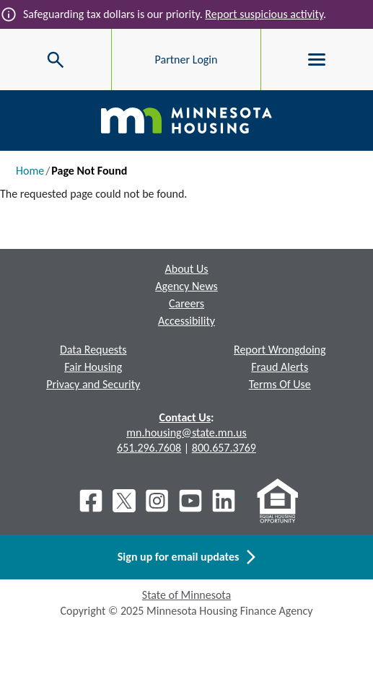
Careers (186, 303)
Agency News (186, 286)
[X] (124, 501)
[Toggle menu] (316, 60)
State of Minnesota (186, 595)
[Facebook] (91, 501)
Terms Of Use (280, 384)
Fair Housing (93, 367)
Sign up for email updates (186, 557)
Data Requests (93, 349)
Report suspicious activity (264, 14)
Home (30, 170)
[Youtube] (190, 501)
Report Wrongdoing (280, 349)
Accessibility (186, 321)
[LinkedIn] (225, 501)
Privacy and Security (93, 384)
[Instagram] (157, 501)
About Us (186, 269)
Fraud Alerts (279, 367)
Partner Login (186, 59)
